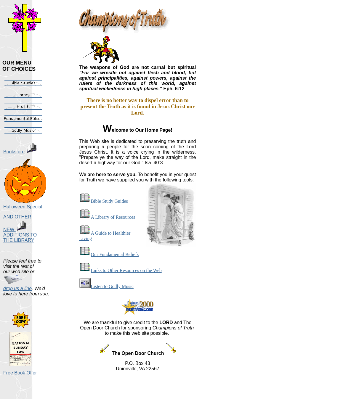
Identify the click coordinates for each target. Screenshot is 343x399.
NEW (15, 229)
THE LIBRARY (18, 240)
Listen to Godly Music (106, 286)
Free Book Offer (20, 372)
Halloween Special (22, 206)
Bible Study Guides (103, 201)
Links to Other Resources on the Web (120, 270)
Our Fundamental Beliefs (109, 254)
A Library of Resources (107, 217)
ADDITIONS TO (20, 234)
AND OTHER (17, 216)
